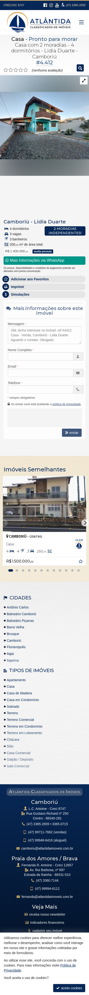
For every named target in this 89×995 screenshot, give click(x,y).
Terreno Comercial (20, 720)
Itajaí (10, 654)
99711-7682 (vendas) (47, 832)
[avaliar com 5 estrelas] (25, 70)
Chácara (13, 739)
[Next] (85, 522)
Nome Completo (20, 350)
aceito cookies (69, 988)
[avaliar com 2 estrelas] (11, 70)
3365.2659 (38, 824)
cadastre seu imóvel (47, 931)
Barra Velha (15, 627)
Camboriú (16, 222)
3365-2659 (75, 5)
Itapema (13, 660)
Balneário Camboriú (21, 614)
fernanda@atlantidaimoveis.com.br (47, 897)
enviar (71, 433)
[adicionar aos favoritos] (81, 562)
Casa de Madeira (19, 693)
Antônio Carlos (17, 607)
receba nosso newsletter (47, 914)
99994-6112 (47, 888)
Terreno (12, 713)
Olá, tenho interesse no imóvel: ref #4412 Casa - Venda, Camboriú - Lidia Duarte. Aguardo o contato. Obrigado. (44, 335)
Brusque (13, 634)
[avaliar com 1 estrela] (6, 70)
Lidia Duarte (50, 222)
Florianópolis (16, 647)
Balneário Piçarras (20, 621)
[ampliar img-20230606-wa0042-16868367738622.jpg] (44, 117)
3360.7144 (47, 880)
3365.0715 (60, 824)
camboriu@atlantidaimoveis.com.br (47, 848)
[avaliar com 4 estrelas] (21, 70)
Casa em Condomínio (23, 700)
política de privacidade (66, 404)
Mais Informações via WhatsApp (34, 260)
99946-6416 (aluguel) (47, 840)
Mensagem (16, 324)
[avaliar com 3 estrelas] (16, 70)
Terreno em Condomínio (24, 726)
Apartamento (16, 680)
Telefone (14, 383)
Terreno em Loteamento (24, 733)
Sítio (10, 746)
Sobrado (13, 706)
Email (12, 366)
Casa (17, 39)
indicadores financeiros (47, 922)
